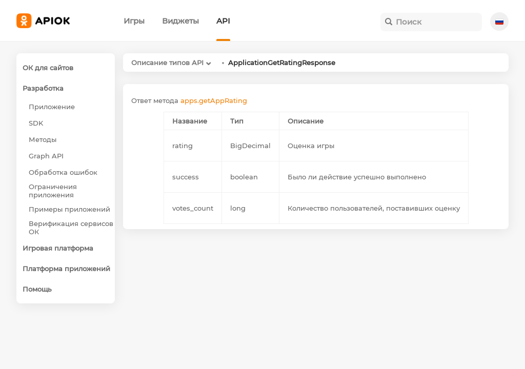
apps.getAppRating (213, 100)
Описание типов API (167, 62)
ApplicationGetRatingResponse (281, 62)
